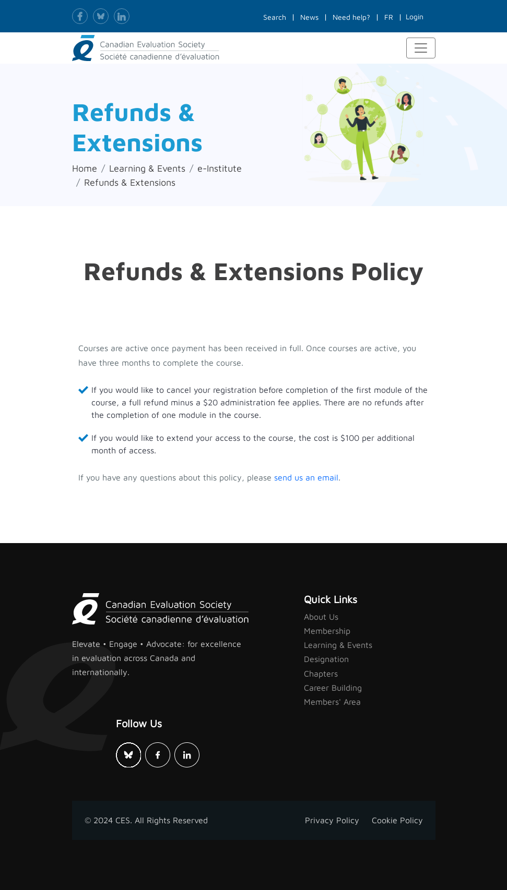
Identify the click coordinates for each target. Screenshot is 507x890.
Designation (326, 659)
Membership (327, 630)
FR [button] (388, 17)
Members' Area (332, 701)
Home (84, 168)
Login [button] (414, 16)
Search (274, 17)
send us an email (306, 477)
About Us (321, 616)
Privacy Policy (332, 820)
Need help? (351, 17)
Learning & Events (147, 168)
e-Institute (219, 168)
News (309, 17)
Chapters (321, 673)
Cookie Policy (397, 820)
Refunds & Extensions (129, 182)
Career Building (333, 687)
